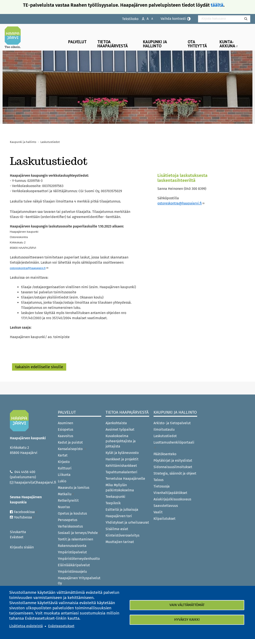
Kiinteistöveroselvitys (122, 535)
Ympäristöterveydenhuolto (79, 559)
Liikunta (64, 475)
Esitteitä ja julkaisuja (122, 509)
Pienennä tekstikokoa (150, 18)
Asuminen (65, 423)
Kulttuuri (65, 468)
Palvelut (77, 41)
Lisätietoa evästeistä (26, 626)
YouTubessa (24, 517)
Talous (158, 480)
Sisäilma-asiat (117, 529)
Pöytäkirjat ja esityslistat (173, 460)
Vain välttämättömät (186, 605)
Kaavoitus (65, 436)
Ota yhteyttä (197, 43)
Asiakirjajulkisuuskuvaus (172, 499)
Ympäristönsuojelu (72, 571)
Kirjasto (64, 462)
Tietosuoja (162, 486)
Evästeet (16, 537)
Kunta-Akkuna (229, 43)
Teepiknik (113, 503)
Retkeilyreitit (68, 500)
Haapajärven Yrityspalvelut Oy (79, 580)
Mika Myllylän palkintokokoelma (120, 487)
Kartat (63, 455)
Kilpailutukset (164, 519)
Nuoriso (64, 507)
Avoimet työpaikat (120, 429)
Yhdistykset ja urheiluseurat (127, 522)
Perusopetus (67, 520)
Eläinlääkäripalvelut (74, 565)
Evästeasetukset (61, 626)
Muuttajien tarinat (120, 542)
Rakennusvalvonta (72, 546)
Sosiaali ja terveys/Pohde (79, 533)
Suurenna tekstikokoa (140, 18)
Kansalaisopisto (72, 449)
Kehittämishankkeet (121, 466)
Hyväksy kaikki (187, 620)
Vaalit (158, 512)
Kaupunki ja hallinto (155, 43)
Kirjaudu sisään (22, 547)
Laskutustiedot (165, 436)
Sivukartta (18, 532)
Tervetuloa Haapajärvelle (125, 479)
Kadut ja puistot (70, 442)
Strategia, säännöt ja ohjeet (175, 473)
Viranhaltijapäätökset (170, 493)
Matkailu (66, 494)
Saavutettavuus (166, 506)
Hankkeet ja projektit (122, 459)
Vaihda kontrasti (173, 19)
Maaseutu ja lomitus (73, 488)
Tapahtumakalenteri (121, 472)
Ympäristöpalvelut (72, 552)
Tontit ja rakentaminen (75, 539)
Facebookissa (26, 512)
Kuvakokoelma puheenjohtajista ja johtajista (121, 441)
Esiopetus (65, 429)
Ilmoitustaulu (164, 429)
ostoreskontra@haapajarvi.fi (181, 203)
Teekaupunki (115, 497)
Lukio (62, 481)
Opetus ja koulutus (72, 513)
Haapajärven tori (119, 516)
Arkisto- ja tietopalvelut (172, 423)
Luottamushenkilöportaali (174, 444)
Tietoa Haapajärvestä (112, 43)
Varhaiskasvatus (70, 526)
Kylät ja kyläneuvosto (122, 453)
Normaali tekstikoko (145, 18)
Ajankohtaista (116, 423)
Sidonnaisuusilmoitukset (173, 467)
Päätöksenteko (165, 454)
